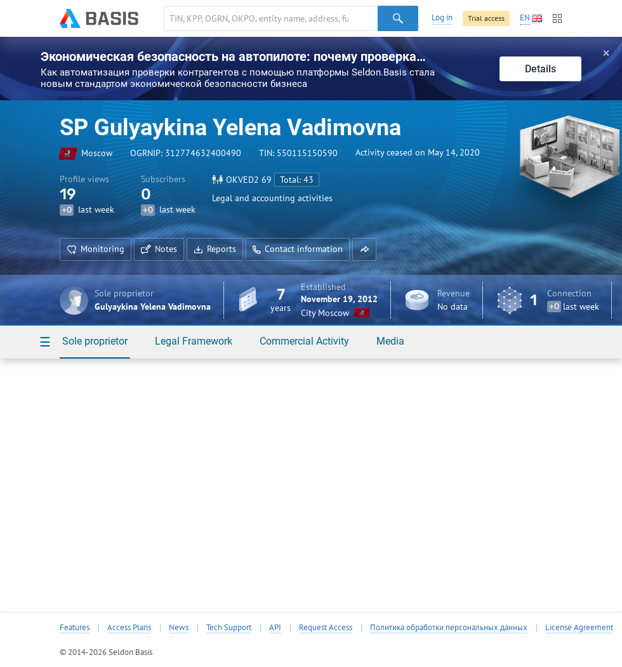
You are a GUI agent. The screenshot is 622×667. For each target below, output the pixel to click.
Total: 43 (297, 179)
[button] (364, 249)
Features (74, 628)
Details (540, 69)
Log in (442, 17)
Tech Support (228, 628)
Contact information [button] (298, 248)
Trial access (486, 18)
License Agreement (579, 628)
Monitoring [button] (95, 248)
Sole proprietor (95, 341)
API (275, 628)
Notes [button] (159, 248)
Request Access (325, 628)
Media (390, 341)
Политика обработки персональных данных (448, 628)
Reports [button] (215, 248)
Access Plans (129, 628)
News (179, 628)
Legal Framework (193, 341)
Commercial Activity (304, 341)
